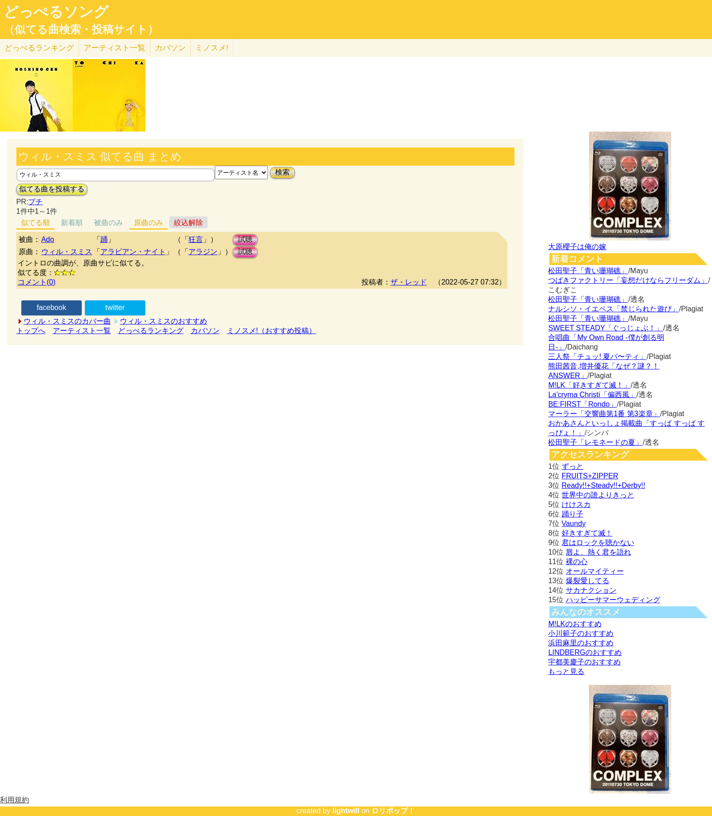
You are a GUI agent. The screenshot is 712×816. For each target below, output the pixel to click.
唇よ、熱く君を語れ (598, 552)
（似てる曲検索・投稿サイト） (81, 29)
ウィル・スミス (66, 252)
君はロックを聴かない (598, 542)
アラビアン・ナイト (133, 252)
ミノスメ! (211, 48)
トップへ (30, 330)
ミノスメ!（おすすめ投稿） (271, 330)
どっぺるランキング (150, 330)
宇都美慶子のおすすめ (584, 662)
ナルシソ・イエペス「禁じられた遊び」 (613, 309)
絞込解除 (188, 222)
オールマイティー (595, 571)
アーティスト (114, 48)
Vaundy (574, 523)
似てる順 (35, 222)
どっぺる (39, 48)
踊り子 (572, 514)
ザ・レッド (409, 282)
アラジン (203, 252)
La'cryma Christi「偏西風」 (592, 394)
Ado (47, 239)
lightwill (346, 811)
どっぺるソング (56, 12)
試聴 (245, 239)
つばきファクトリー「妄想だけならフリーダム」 (628, 280)
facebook (51, 307)
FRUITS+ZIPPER (590, 476)
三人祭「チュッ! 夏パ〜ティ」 (597, 356)
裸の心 (577, 561)
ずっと (572, 466)
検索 (282, 172)
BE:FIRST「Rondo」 (582, 404)
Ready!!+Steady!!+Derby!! (603, 485)
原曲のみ (148, 222)
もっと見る (566, 671)
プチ (35, 202)
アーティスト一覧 (82, 330)
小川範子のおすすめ (580, 633)
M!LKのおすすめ (574, 624)
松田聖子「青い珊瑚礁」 (588, 271)
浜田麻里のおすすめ (580, 643)
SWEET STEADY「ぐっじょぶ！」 (605, 328)
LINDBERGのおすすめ (585, 652)
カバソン (170, 48)
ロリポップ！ (393, 811)
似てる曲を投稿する (51, 189)
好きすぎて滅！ (587, 533)
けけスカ (576, 504)
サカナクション (591, 590)
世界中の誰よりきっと (598, 495)
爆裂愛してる (587, 581)
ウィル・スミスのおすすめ (163, 321)
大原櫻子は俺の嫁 (577, 247)
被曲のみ (108, 222)
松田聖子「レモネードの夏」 (595, 442)
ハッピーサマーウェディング (613, 600)
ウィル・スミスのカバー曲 (67, 321)
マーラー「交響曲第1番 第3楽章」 (604, 414)
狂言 (195, 239)
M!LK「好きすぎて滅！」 (589, 385)
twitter (115, 307)
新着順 (72, 222)
